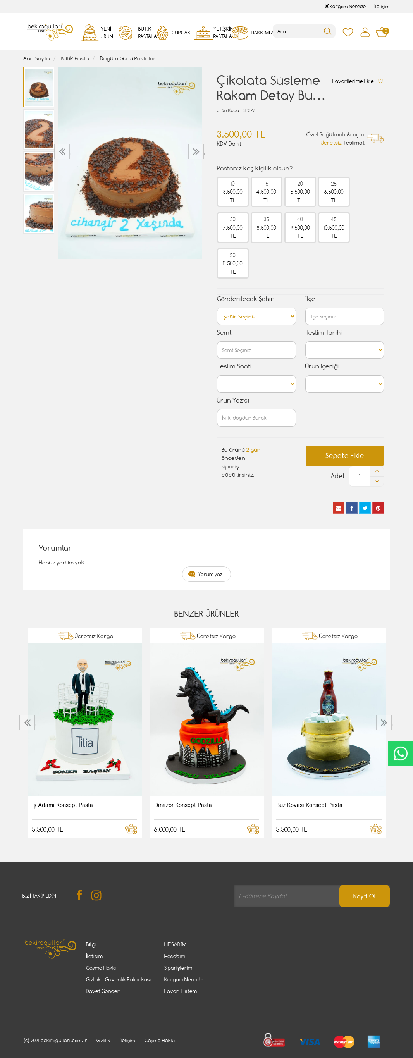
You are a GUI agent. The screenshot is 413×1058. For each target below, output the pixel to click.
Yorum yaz (210, 574)
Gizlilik (103, 1028)
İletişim (382, 6)
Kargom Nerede (345, 6)
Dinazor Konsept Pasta (183, 805)
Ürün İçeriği (322, 366)
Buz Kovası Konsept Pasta (309, 805)
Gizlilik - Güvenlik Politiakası (118, 979)
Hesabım (174, 956)
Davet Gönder (103, 991)
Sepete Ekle (344, 455)
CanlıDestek (400, 753)
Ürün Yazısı (233, 400)
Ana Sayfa (36, 58)
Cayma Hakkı (101, 968)
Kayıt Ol (364, 896)
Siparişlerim (178, 968)
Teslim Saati (234, 366)
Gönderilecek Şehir (245, 299)
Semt (224, 332)
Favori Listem (180, 991)
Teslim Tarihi (323, 332)
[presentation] (63, 151)
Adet (338, 476)
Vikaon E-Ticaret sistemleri (71, 1053)
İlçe (310, 299)
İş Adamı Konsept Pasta (62, 805)
